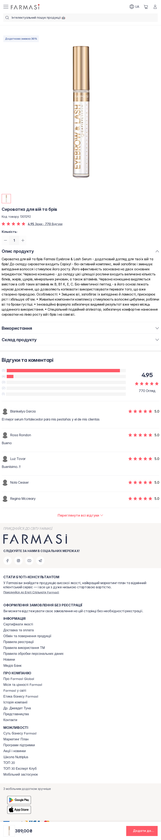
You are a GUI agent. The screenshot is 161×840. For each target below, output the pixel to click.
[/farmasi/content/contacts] (10, 720)
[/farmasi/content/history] (15, 702)
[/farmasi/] (25, 6)
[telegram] (40, 560)
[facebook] (7, 560)
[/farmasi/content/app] (20, 774)
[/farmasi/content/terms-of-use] (18, 642)
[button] (142, 831)
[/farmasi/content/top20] (9, 763)
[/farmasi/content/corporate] (14, 691)
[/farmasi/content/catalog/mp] (16, 739)
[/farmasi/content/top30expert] (20, 769)
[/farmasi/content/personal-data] (33, 654)
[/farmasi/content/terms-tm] (24, 648)
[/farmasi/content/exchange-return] (27, 636)
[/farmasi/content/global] (18, 679)
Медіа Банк (12, 665)
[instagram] (18, 560)
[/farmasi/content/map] (16, 714)
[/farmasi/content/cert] (18, 624)
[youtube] (29, 560)
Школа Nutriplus (15, 757)
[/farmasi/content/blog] (9, 660)
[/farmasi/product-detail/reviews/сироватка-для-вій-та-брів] (81, 516)
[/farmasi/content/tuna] (17, 708)
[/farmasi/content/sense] (19, 733)
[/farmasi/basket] (145, 6)
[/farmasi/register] (31, 592)
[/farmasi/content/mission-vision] (22, 685)
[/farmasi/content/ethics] (20, 696)
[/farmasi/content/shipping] (18, 630)
